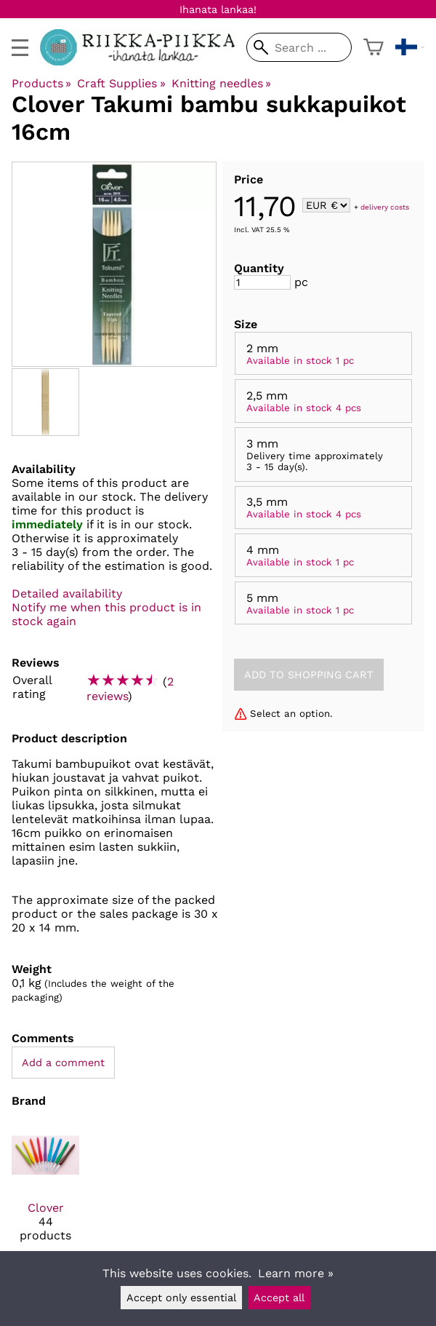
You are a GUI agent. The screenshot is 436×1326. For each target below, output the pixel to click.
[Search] (299, 47)
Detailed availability (67, 593)
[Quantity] (262, 282)
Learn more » (296, 1273)
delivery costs (384, 206)
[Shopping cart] (373, 47)
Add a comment (63, 1062)
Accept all (279, 1297)
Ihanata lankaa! (218, 9)
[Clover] (45, 1187)
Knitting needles (221, 83)
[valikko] (20, 47)
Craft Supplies (121, 83)
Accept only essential (181, 1297)
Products (41, 83)
